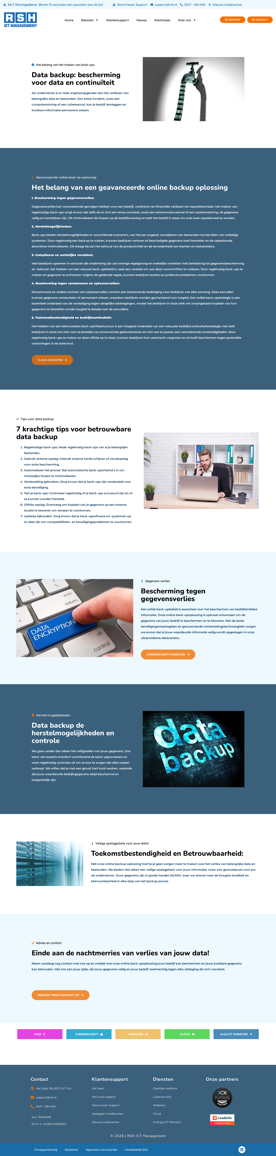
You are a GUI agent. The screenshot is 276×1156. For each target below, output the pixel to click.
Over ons (187, 20)
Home (69, 20)
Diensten (90, 20)
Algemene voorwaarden (101, 1149)
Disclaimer (71, 1149)
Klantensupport (117, 20)
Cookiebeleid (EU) (136, 1149)
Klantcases (162, 20)
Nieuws (141, 20)
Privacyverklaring (45, 1149)
